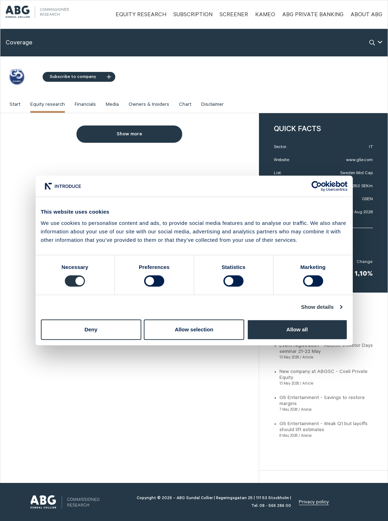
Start (15, 104)
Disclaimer (212, 104)
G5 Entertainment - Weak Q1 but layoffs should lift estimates (323, 427)
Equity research (47, 104)
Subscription (193, 14)
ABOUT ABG (366, 14)
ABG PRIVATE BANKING (313, 14)
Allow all (297, 329)
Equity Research (141, 14)
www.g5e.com (359, 160)
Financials (85, 104)
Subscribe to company (80, 76)
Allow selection (194, 329)
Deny (91, 329)
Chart (185, 104)
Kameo (265, 14)
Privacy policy (314, 502)
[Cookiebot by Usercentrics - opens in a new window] (316, 186)
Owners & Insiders (149, 104)
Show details (317, 307)
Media (112, 104)
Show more (129, 134)
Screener (234, 14)
